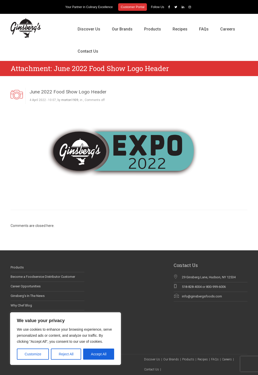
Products (152, 29)
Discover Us (89, 29)
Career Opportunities (26, 286)
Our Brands (122, 29)
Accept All (98, 354)
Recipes (180, 29)
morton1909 (69, 100)
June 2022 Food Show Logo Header (68, 92)
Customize (33, 354)
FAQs (204, 29)
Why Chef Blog (21, 305)
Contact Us (88, 51)
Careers (227, 29)
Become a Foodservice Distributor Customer (43, 277)
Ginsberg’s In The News (28, 296)
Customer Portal (132, 7)
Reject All (66, 354)
